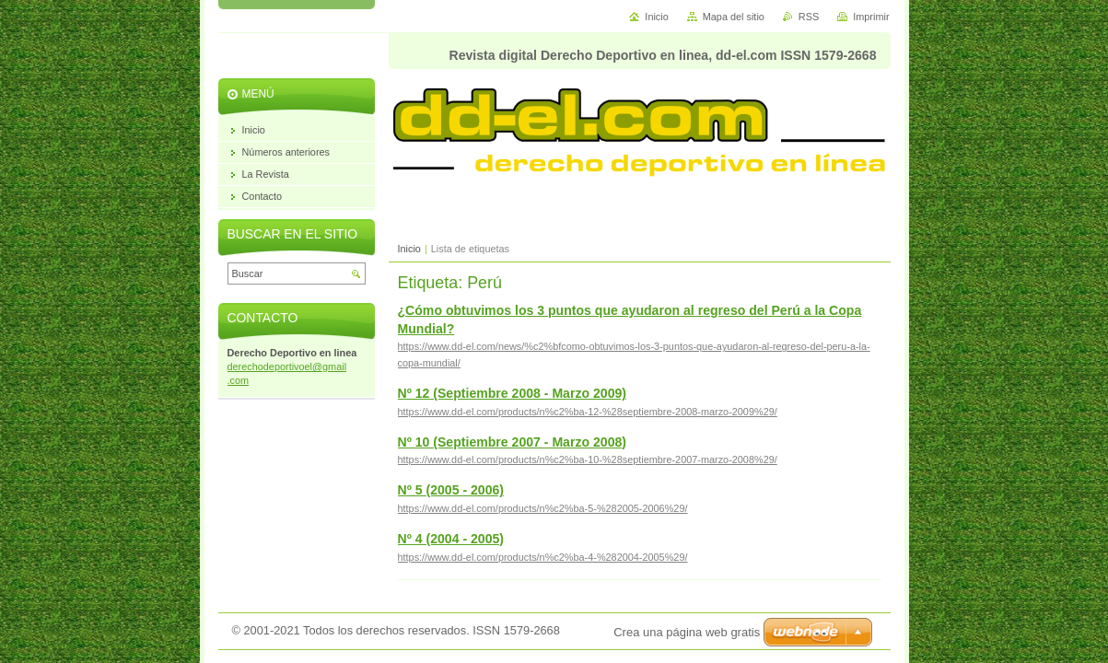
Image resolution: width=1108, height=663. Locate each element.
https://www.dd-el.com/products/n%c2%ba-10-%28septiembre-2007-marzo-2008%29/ (587, 459)
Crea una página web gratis (686, 632)
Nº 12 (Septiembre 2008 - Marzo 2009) (512, 393)
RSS (809, 16)
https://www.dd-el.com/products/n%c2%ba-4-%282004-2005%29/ (543, 557)
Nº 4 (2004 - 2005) (451, 538)
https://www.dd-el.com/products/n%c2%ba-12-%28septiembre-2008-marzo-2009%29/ (587, 411)
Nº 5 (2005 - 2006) (451, 490)
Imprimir (871, 16)
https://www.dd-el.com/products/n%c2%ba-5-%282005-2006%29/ (543, 508)
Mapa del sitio (733, 16)
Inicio (409, 248)
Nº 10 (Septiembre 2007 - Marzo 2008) (512, 442)
